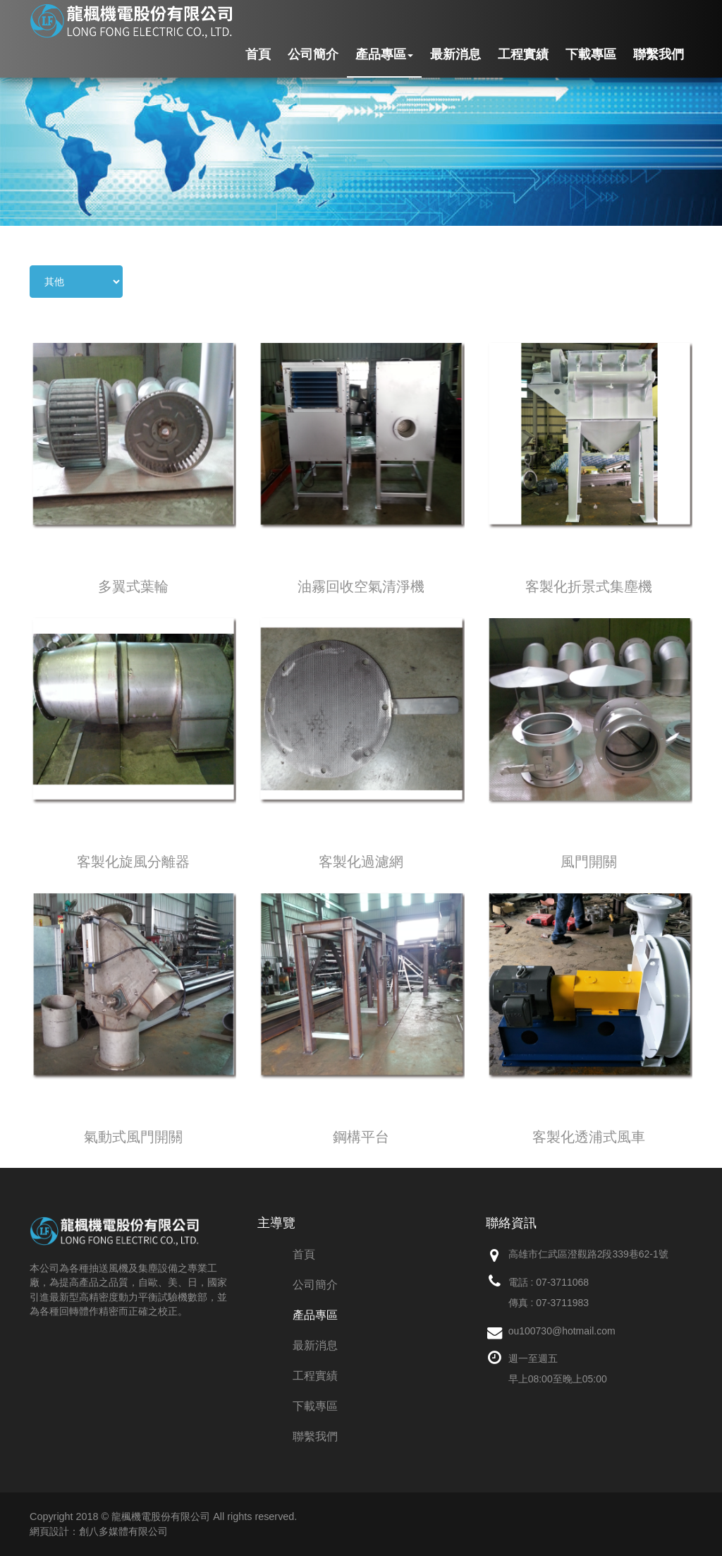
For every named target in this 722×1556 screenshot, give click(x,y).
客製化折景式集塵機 (588, 586)
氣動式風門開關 (133, 1137)
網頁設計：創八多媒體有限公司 (99, 1531)
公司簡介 (313, 54)
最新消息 (455, 54)
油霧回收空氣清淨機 (361, 586)
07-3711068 (562, 1282)
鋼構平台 (361, 1137)
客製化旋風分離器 (133, 861)
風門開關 (589, 861)
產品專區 (384, 54)
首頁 (258, 54)
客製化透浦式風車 (588, 1137)
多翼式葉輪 (133, 586)
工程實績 (523, 54)
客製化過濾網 (361, 861)
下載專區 (590, 54)
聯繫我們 (658, 54)
